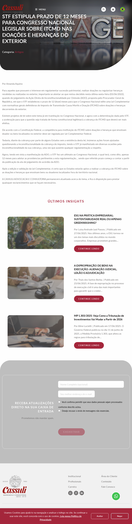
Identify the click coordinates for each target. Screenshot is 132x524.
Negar (119, 516)
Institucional (74, 476)
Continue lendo (89, 249)
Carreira (72, 487)
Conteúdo (106, 481)
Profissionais (74, 481)
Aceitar (100, 516)
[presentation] (78, 422)
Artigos (19, 51)
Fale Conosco (108, 487)
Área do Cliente (109, 476)
